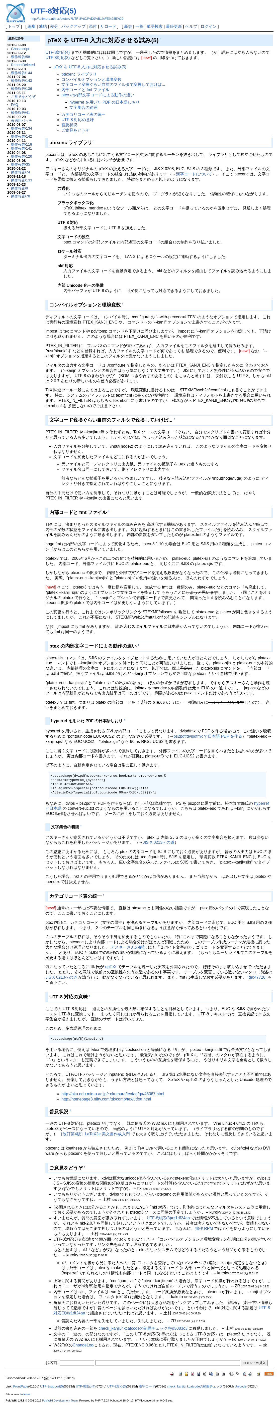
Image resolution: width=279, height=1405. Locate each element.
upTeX (110, 967)
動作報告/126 (21, 156)
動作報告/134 (21, 128)
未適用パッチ (21, 121)
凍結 (43, 26)
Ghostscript (20, 49)
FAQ (14, 105)
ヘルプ (191, 26)
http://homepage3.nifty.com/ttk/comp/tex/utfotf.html (106, 1099)
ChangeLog (83, 1345)
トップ (14, 26)
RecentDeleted (23, 65)
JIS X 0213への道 (158, 842)
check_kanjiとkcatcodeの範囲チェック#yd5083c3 (143, 1328)
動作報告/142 (21, 136)
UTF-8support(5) (52, 1386)
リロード (108, 26)
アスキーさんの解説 (129, 947)
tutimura (25, 1394)
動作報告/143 (21, 81)
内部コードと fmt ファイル (85, 90)
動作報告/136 (21, 89)
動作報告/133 (21, 180)
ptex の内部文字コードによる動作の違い (97, 95)
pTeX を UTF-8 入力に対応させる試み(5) (89, 67)
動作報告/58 (20, 57)
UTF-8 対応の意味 (77, 120)
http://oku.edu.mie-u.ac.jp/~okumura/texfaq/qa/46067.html (112, 1094)
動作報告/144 (21, 73)
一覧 (139, 26)
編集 (32, 26)
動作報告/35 (20, 164)
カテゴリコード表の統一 (83, 114)
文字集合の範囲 (83, 107)
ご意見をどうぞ (23, 97)
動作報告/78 (20, 196)
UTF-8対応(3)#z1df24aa (168, 1218)
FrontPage (20, 1386)
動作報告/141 (21, 148)
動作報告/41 (20, 113)
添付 (93, 26)
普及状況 (69, 125)
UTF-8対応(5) (53, 11)
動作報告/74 (20, 172)
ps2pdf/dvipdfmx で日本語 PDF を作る (207, 736)
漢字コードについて (194, 174)
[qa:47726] (257, 977)
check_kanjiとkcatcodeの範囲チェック (195, 1386)
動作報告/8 (19, 188)
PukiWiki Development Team (60, 1400)
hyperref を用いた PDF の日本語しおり (104, 102)
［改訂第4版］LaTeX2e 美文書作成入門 (94, 1134)
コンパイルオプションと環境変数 (91, 79)
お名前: (52, 1362)
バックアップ (73, 26)
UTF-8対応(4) (57, 52)
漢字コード (147, 1386)
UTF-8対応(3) (57, 58)
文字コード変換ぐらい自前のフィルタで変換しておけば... (113, 84)
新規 (128, 26)
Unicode (240, 1386)
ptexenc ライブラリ (79, 74)
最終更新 (174, 26)
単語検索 (155, 26)
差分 (54, 26)
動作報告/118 (21, 144)
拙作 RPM (204, 1228)
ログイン (209, 26)
